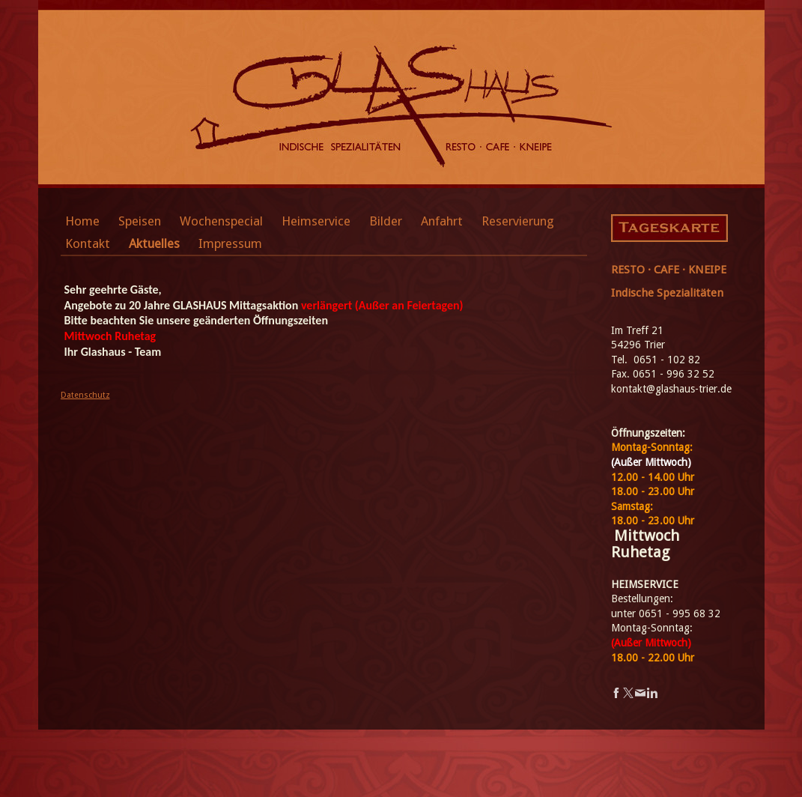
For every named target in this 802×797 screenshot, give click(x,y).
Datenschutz (85, 395)
